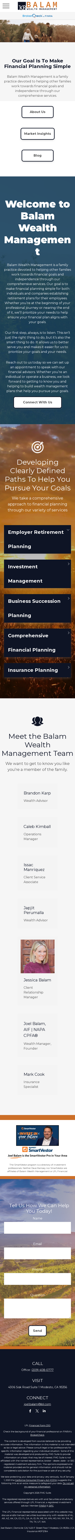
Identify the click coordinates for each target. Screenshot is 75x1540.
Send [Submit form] (37, 1337)
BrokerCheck (37, 1435)
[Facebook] (30, 1411)
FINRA (42, 1505)
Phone (37, 1275)
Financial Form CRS (39, 1425)
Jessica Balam (37, 985)
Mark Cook (34, 1080)
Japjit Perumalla (34, 916)
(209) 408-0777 (42, 1370)
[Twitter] (37, 1411)
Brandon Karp (37, 798)
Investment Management (25, 579)
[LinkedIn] (44, 1411)
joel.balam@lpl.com (37, 1404)
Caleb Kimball (37, 832)
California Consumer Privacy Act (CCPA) (36, 1480)
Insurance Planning (33, 676)
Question (37, 1301)
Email (37, 1250)
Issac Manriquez (34, 873)
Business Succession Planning (34, 614)
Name (37, 1224)
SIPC (51, 1505)
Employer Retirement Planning (36, 545)
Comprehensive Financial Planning (32, 648)
